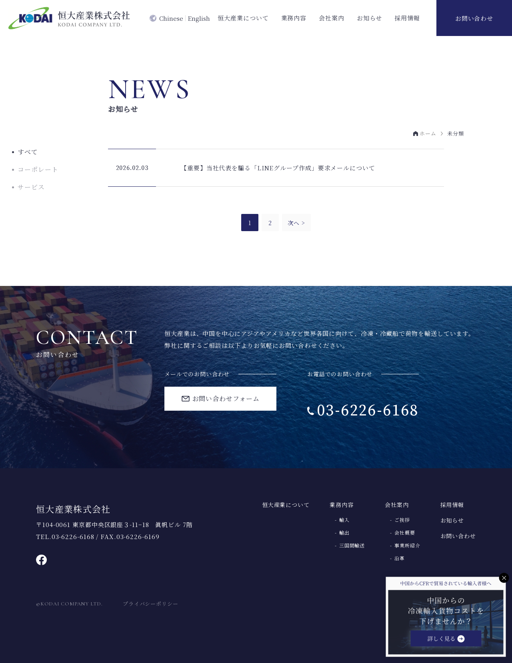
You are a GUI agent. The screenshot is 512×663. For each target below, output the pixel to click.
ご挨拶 (402, 519)
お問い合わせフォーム (226, 398)
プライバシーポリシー (150, 603)
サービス (31, 187)
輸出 (344, 532)
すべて (28, 152)
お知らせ (369, 18)
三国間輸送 (352, 545)
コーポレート (38, 169)
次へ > (296, 223)
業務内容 (294, 18)
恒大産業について (243, 18)
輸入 (344, 519)
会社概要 (404, 532)
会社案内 (331, 18)
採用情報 (407, 18)
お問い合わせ (474, 18)
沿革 (399, 558)
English (199, 18)
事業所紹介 (407, 545)
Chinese (171, 18)
